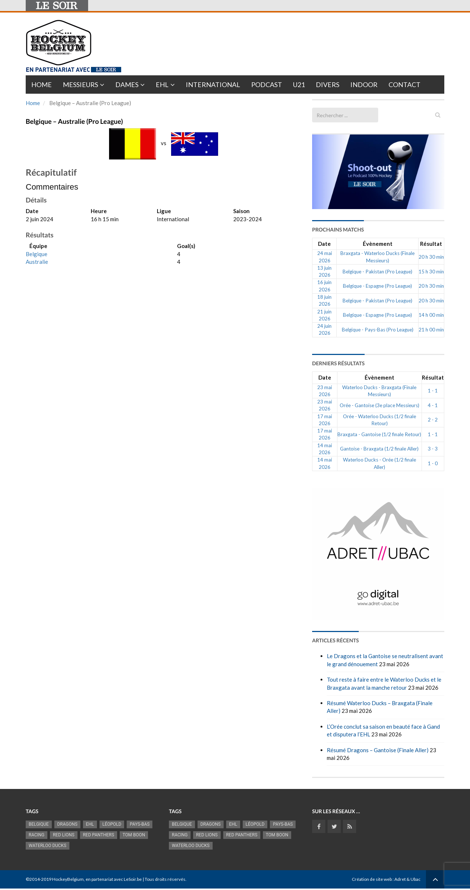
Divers (327, 84)
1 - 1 (433, 391)
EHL (162, 84)
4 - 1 (433, 405)
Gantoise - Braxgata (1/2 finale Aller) (379, 449)
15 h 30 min (431, 271)
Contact (404, 84)
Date (324, 243)
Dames (126, 84)
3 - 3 (433, 449)
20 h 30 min (431, 257)
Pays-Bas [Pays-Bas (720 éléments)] (139, 824)
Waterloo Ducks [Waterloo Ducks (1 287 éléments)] (47, 845)
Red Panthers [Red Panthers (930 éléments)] (98, 834)
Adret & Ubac (407, 879)
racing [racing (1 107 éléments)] (36, 834)
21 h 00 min (431, 330)
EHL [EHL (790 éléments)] (90, 824)
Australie (37, 261)
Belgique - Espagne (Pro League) (377, 286)
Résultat (431, 243)
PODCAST (266, 84)
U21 (299, 84)
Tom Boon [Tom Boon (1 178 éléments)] (134, 834)
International (213, 84)
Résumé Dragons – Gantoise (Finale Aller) (378, 750)
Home (41, 84)
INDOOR (363, 84)
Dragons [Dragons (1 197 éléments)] (67, 824)
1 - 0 (433, 463)
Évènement (378, 243)
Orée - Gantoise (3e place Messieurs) (379, 405)
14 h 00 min (431, 315)
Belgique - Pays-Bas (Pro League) (377, 330)
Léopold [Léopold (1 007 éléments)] (112, 824)
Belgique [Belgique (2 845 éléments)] (39, 824)
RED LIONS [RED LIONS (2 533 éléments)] (64, 834)
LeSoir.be (133, 879)
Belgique (36, 254)
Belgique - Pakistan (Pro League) (377, 271)
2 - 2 (433, 420)
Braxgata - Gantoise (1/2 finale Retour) (379, 434)
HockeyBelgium (68, 879)
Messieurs (80, 84)
